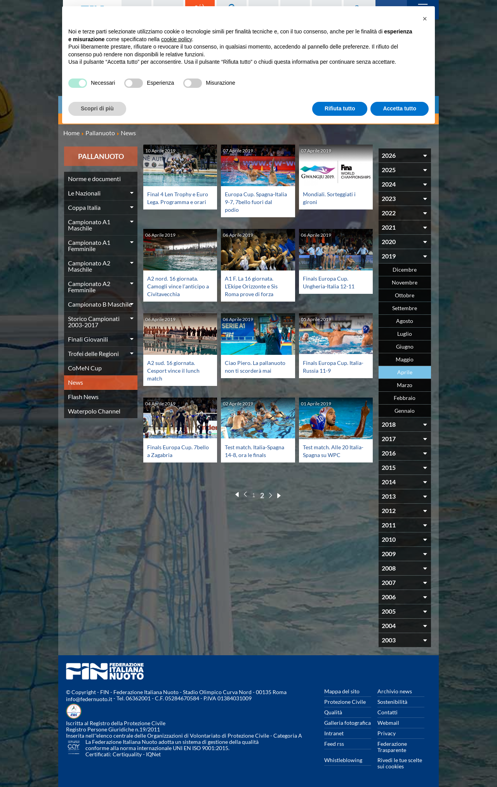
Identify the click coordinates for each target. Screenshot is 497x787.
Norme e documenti (94, 178)
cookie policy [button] (176, 39)
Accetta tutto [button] (399, 108)
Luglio (404, 333)
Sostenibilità (392, 701)
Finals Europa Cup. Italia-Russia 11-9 (328, 366)
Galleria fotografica (347, 722)
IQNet (153, 754)
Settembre (404, 308)
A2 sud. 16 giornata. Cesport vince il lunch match (175, 370)
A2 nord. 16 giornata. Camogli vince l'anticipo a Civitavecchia (175, 289)
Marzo (404, 385)
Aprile (404, 372)
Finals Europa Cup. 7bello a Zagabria (172, 450)
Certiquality (127, 754)
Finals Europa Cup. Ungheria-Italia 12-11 (332, 282)
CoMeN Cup (85, 368)
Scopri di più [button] (97, 108)
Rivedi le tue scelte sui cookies (399, 763)
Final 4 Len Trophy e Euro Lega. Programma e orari (177, 201)
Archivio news (394, 691)
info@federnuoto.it (89, 699)
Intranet (334, 733)
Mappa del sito (342, 691)
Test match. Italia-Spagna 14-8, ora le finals (250, 454)
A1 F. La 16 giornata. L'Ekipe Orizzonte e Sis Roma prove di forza (254, 285)
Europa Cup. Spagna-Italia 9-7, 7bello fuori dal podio (253, 201)
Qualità (333, 712)
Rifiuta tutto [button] (340, 108)
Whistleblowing (343, 760)
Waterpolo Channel (94, 411)
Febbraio (404, 397)
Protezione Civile (345, 701)
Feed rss (334, 743)
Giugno (405, 346)
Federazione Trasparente (392, 746)
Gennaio (404, 410)
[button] (425, 18)
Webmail (388, 722)
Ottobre (404, 295)
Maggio (405, 359)
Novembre (404, 282)
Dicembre (405, 269)
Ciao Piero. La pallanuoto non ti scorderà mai (248, 370)
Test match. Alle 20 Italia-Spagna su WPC (332, 450)
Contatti (387, 712)
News (75, 382)
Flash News (83, 396)
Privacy (386, 733)
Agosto (404, 321)
